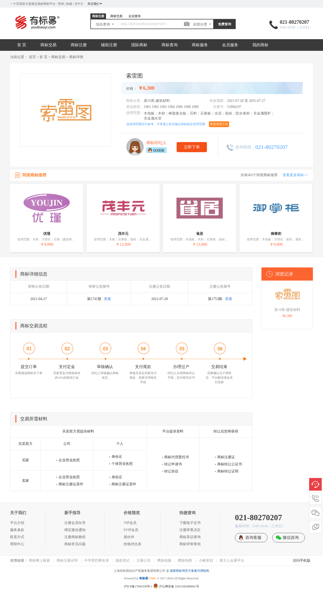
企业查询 (134, 16)
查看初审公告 (219, 124)
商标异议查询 (190, 537)
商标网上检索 (39, 560)
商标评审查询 (190, 544)
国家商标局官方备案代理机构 (189, 571)
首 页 (21, 45)
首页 (32, 57)
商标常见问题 (75, 544)
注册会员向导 (75, 523)
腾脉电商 (185, 560)
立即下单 (192, 147)
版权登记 (123, 560)
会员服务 (230, 45)
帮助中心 (17, 544)
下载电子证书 (190, 523)
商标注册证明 (67, 560)
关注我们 (94, 4)
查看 (107, 299)
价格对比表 (132, 544)
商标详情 (76, 57)
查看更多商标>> (295, 175)
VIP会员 (130, 523)
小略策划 (206, 560)
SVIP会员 (131, 530)
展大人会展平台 (232, 560)
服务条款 (17, 530)
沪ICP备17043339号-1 (138, 586)
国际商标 (139, 45)
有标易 (143, 578)
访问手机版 (301, 560)
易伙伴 (129, 537)
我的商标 (260, 45)
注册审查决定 (190, 530)
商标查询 (170, 45)
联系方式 (17, 537)
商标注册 (98, 16)
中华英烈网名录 (96, 560)
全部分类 (202, 24)
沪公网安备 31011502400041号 (176, 586)
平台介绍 (17, 523)
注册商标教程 (75, 537)
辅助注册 (109, 45)
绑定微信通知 (75, 530)
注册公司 (144, 560)
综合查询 (105, 24)
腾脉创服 (164, 560)
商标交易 (116, 16)
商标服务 (200, 45)
